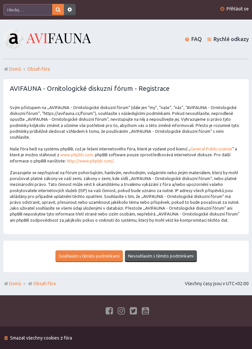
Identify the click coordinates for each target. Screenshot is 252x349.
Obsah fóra (41, 283)
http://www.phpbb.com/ (90, 161)
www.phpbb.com (76, 154)
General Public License (211, 149)
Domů (15, 283)
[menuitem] (234, 9)
